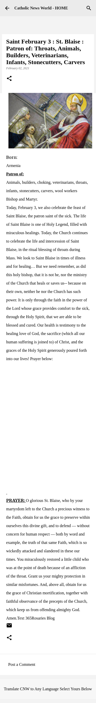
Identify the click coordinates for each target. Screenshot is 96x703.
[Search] (89, 8)
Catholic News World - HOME (41, 8)
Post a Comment (21, 664)
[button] (9, 78)
